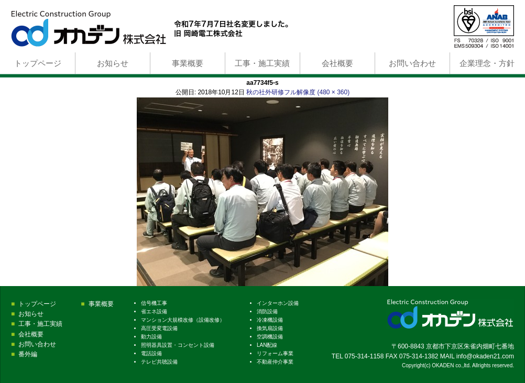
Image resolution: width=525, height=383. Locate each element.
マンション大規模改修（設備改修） (183, 320)
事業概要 (187, 63)
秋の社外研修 (265, 92)
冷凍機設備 (270, 320)
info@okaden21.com (485, 356)
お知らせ (112, 63)
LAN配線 (267, 345)
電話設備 (151, 353)
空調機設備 (270, 337)
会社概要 (337, 63)
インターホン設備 (278, 303)
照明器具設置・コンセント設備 (177, 345)
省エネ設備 (154, 311)
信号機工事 (154, 303)
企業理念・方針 (487, 63)
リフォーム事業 (275, 353)
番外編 (27, 354)
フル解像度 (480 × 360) (316, 92)
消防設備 (267, 311)
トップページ (37, 63)
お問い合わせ (412, 63)
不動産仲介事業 (275, 362)
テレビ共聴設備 (159, 362)
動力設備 (151, 337)
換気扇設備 (270, 328)
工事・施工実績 (262, 63)
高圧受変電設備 (159, 328)
